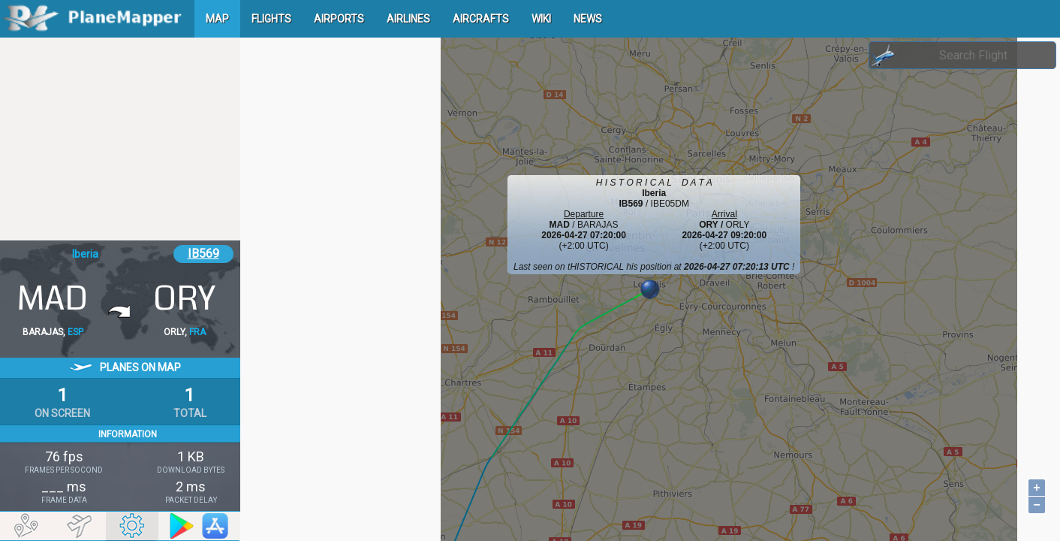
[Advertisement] (120, 139)
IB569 (203, 253)
